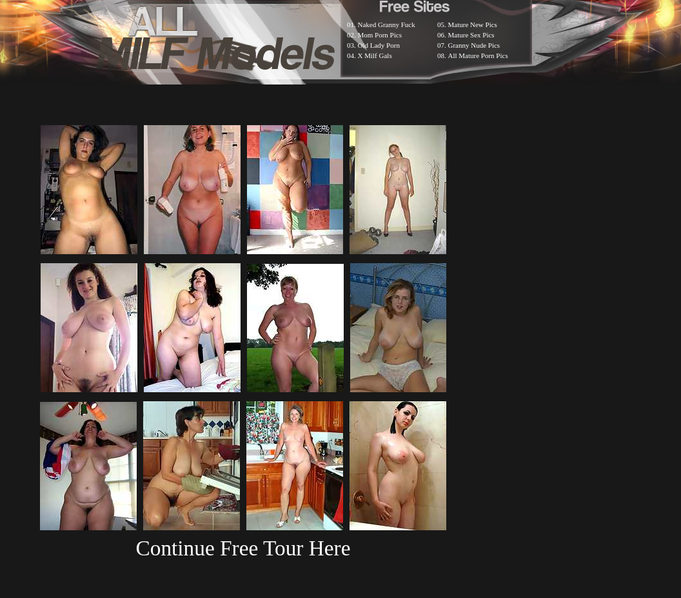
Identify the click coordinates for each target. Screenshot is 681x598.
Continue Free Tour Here (242, 548)
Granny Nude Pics (474, 45)
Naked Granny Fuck (386, 24)
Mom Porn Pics (380, 35)
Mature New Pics (472, 24)
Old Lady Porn (379, 45)
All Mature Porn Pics (478, 55)
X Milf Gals (375, 55)
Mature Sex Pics (471, 35)
